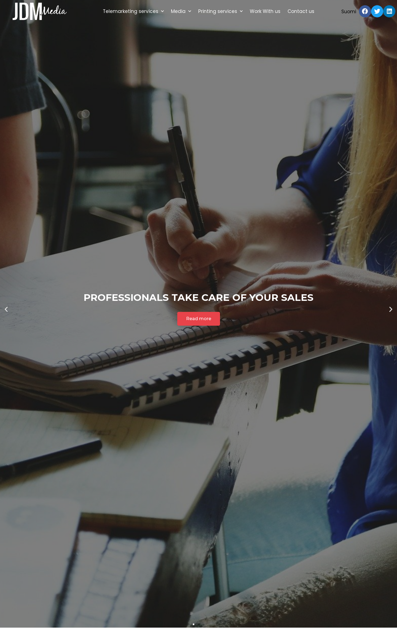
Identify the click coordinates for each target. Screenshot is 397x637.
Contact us (301, 11)
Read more (198, 318)
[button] (193, 624)
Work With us (265, 11)
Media (181, 11)
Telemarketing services (133, 11)
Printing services (220, 11)
